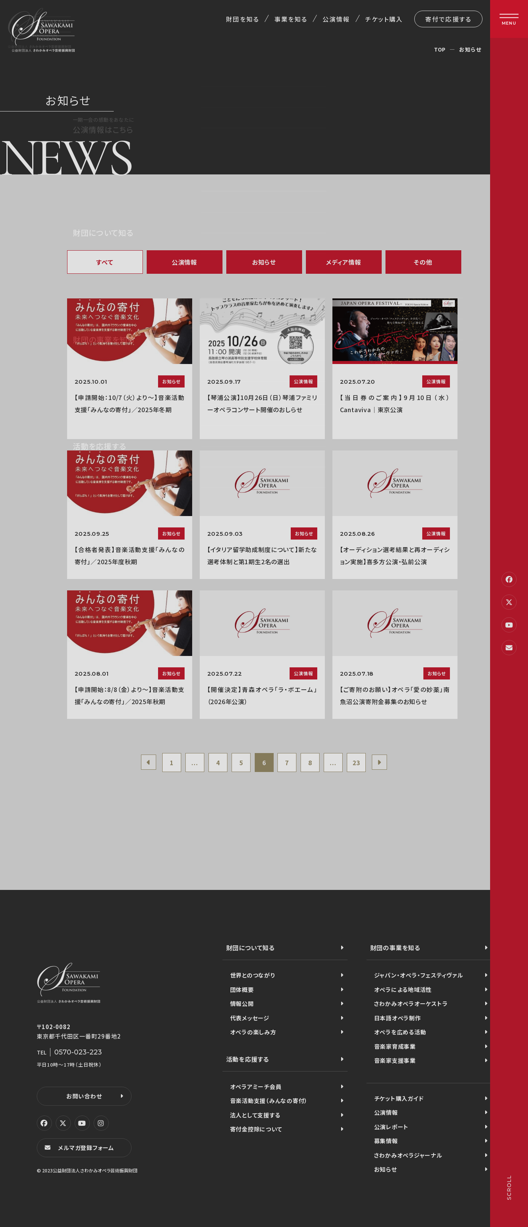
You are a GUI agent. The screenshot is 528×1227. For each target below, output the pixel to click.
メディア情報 (343, 262)
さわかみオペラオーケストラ (411, 1003)
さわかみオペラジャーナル (408, 1155)
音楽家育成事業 (395, 1046)
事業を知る (290, 19)
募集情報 (386, 1141)
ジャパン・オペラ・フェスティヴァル (418, 975)
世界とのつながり (252, 975)
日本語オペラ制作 (397, 1018)
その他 (423, 262)
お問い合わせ (84, 1096)
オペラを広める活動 (400, 1032)
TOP (440, 49)
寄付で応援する (448, 19)
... (194, 762)
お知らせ (264, 262)
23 (356, 762)
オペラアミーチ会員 (256, 1086)
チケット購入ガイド (399, 1098)
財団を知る (242, 19)
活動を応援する (247, 1059)
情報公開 (242, 1003)
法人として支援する (255, 1115)
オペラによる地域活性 (403, 989)
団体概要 (242, 989)
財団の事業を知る (395, 947)
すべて (104, 262)
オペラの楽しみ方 (253, 1032)
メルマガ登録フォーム (86, 1148)
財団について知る (250, 947)
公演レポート (391, 1127)
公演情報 (336, 19)
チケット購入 (384, 19)
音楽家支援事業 (395, 1060)
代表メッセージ (249, 1018)
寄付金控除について (256, 1129)
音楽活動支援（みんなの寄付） (269, 1101)
